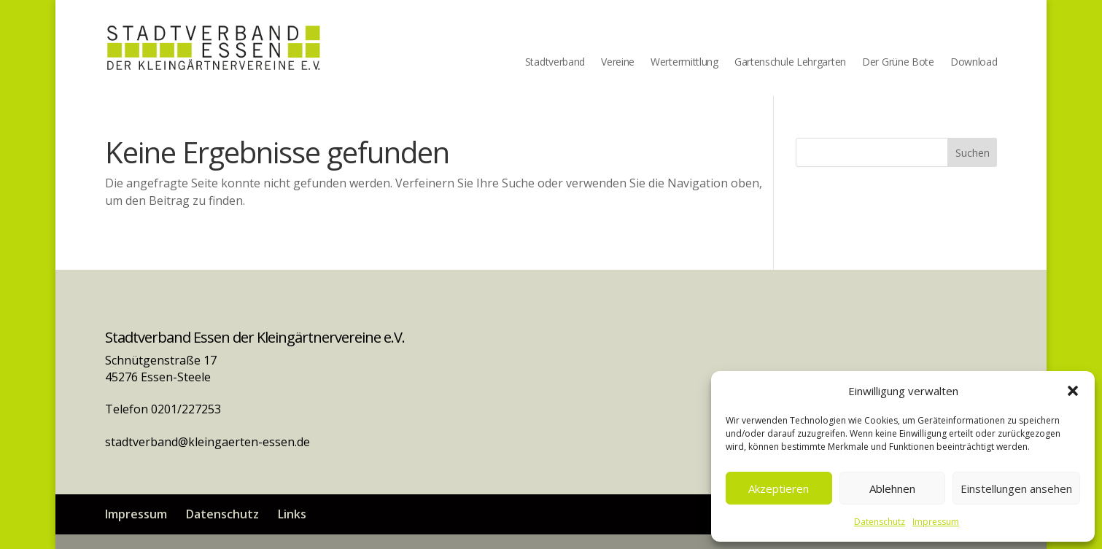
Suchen (972, 153)
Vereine (618, 63)
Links (292, 514)
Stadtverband (555, 63)
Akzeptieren (778, 488)
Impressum (935, 521)
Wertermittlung (684, 63)
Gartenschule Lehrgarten (790, 63)
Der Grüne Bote (898, 63)
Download (974, 63)
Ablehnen (892, 488)
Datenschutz (879, 521)
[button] (1073, 390)
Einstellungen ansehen (1016, 488)
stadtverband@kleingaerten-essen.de (207, 442)
